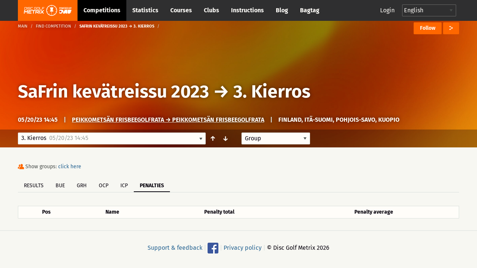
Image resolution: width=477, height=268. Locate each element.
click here (69, 166)
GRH (82, 185)
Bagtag (309, 10)
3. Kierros (271, 91)
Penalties (152, 185)
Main (23, 26)
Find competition (53, 26)
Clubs (211, 10)
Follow (427, 28)
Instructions (247, 10)
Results (34, 185)
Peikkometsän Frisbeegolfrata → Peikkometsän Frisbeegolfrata (168, 119)
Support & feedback (175, 247)
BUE (60, 185)
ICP (124, 185)
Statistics (145, 10)
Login (387, 10)
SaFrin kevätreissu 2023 (113, 91)
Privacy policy (243, 247)
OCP (103, 185)
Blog (282, 10)
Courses (181, 10)
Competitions (101, 10)
